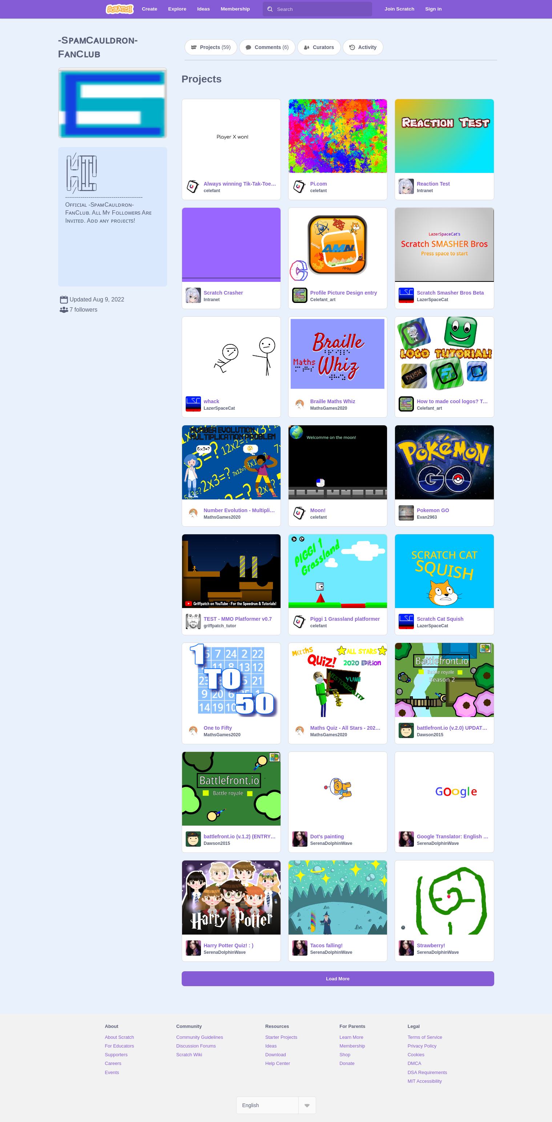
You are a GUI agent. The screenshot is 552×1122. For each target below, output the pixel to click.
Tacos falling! (326, 945)
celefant (212, 190)
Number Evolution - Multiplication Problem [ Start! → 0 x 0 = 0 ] (240, 510)
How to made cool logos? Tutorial (453, 401)
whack (211, 401)
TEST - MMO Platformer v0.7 (238, 619)
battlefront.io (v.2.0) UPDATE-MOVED (453, 728)
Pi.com (318, 184)
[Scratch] (119, 9)
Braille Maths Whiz (332, 401)
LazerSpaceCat (432, 299)
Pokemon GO (433, 510)
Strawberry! (431, 945)
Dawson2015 (430, 734)
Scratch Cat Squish (440, 619)
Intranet (425, 190)
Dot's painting (327, 836)
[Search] (270, 9)
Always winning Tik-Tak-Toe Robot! (240, 184)
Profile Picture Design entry (343, 293)
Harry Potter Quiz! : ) (229, 945)
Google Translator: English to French (453, 836)
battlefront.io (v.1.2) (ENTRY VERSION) (240, 836)
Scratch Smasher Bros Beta (450, 293)
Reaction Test (433, 184)
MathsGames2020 (328, 408)
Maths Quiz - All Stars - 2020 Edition (346, 728)
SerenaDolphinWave (331, 843)
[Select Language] (276, 1105)
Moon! (318, 510)
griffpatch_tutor (220, 625)
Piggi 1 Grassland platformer (345, 619)
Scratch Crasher (223, 293)
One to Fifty (218, 728)
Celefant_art (322, 299)
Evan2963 (427, 517)
